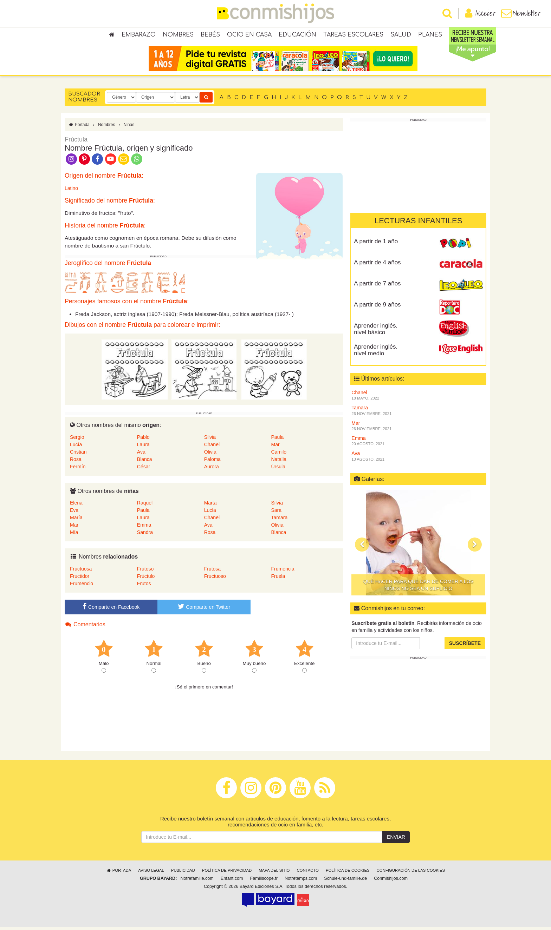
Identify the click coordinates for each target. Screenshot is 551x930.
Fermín (77, 469)
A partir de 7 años (377, 286)
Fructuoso (215, 579)
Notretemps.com (301, 881)
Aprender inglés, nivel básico (375, 331)
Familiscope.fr (264, 881)
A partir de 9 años (377, 307)
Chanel (212, 447)
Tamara (279, 520)
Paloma (212, 461)
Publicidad (183, 873)
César (143, 469)
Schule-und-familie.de (345, 881)
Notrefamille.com (196, 881)
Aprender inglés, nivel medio (375, 353)
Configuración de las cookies (411, 873)
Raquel (145, 505)
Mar (275, 447)
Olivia (210, 454)
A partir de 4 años (377, 265)
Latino (71, 191)
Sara (276, 513)
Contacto (308, 873)
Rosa (76, 461)
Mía (74, 535)
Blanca (144, 461)
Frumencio (81, 586)
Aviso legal (151, 873)
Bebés (210, 35)
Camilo (278, 454)
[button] (362, 547)
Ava (141, 454)
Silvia (210, 439)
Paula (277, 439)
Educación (297, 35)
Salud (400, 35)
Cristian (78, 454)
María (76, 520)
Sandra (145, 535)
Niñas (128, 127)
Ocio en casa (249, 35)
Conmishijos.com (391, 881)
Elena (76, 505)
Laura (143, 447)
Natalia (278, 461)
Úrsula (278, 469)
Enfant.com (232, 881)
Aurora (211, 469)
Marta (210, 505)
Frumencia (282, 571)
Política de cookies (348, 873)
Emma (144, 527)
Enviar (396, 840)
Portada (79, 127)
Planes (430, 35)
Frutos (144, 586)
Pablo (143, 439)
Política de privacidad (227, 873)
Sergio (77, 439)
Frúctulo (146, 579)
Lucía (76, 447)
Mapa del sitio (274, 873)
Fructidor (79, 579)
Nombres (178, 35)
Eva (74, 513)
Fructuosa (81, 571)
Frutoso (145, 571)
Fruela (278, 579)
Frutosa (212, 571)
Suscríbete (465, 646)
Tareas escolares (353, 35)
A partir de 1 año (376, 244)
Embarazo (139, 35)
